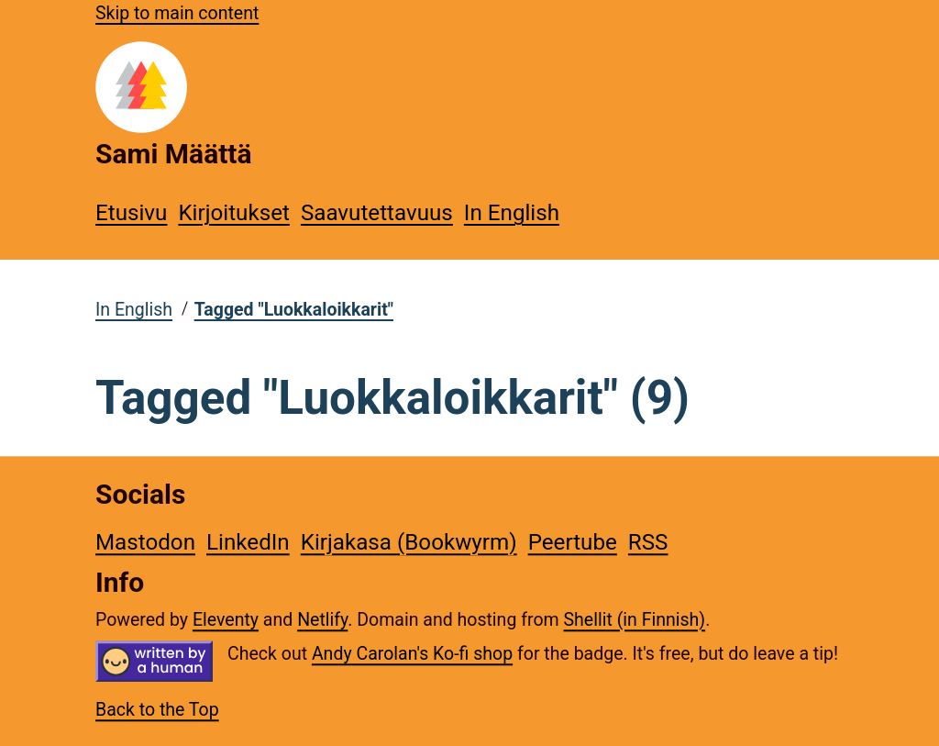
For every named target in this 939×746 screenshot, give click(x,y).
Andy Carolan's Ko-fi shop (412, 653)
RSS (648, 542)
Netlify (322, 619)
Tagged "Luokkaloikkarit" (293, 309)
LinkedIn (248, 542)
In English (511, 213)
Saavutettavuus (377, 213)
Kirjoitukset (233, 213)
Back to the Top (157, 710)
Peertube (572, 542)
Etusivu (131, 213)
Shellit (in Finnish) (635, 619)
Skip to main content (177, 13)
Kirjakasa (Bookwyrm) (409, 542)
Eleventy (226, 619)
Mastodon (145, 542)
